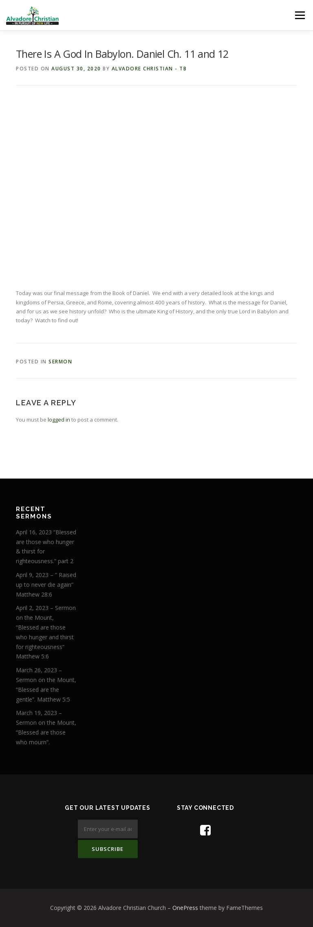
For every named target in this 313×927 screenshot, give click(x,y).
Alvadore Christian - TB (149, 68)
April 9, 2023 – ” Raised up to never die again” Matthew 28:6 (46, 584)
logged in (59, 419)
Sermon (60, 361)
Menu (300, 15)
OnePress (185, 908)
